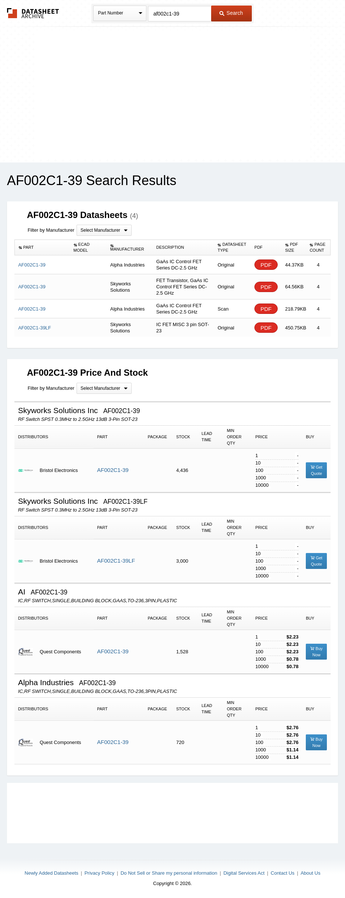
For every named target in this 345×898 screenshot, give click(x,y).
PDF (266, 265)
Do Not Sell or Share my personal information (169, 873)
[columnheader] (42, 247)
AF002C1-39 (113, 470)
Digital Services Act (243, 873)
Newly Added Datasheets (51, 873)
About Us (310, 873)
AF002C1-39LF (116, 560)
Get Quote (316, 470)
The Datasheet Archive (33, 13)
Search (231, 13)
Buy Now (316, 651)
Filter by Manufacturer (51, 230)
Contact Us (282, 873)
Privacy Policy (99, 873)
